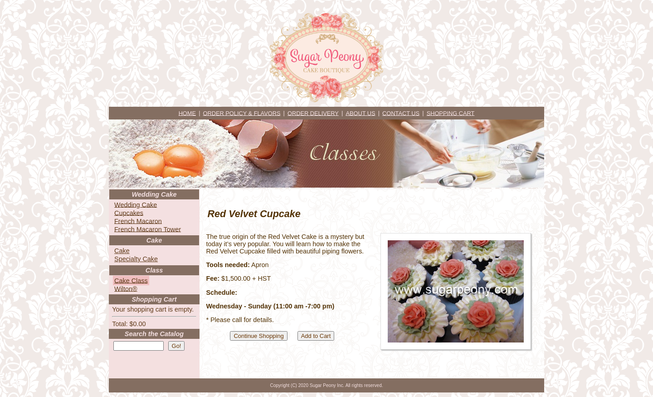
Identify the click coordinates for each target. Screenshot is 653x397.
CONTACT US (400, 112)
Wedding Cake (135, 204)
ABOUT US (360, 112)
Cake (122, 250)
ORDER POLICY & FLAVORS (242, 112)
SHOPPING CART (451, 112)
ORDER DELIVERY (313, 112)
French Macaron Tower (147, 229)
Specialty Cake (136, 259)
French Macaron (138, 220)
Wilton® (125, 288)
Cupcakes (128, 212)
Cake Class (131, 280)
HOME (187, 112)
